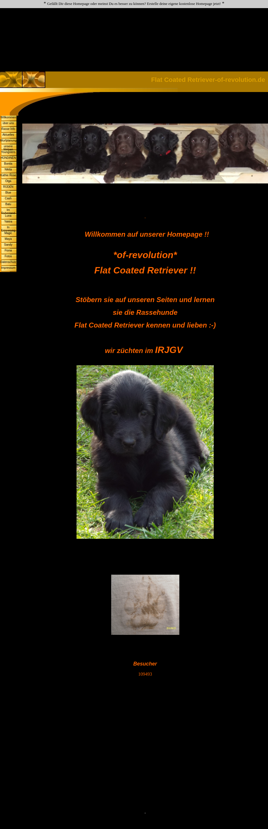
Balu (8, 204)
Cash (8, 198)
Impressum (8, 267)
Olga (8, 181)
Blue (8, 192)
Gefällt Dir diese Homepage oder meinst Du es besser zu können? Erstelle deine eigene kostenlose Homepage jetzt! (134, 3)
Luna (8, 215)
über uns (8, 123)
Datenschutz (8, 262)
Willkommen (8, 117)
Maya (8, 238)
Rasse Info (8, 128)
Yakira (8, 221)
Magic (8, 233)
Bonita (8, 163)
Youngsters (8, 152)
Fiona (8, 250)
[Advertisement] (134, 28)
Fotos (8, 256)
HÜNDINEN (8, 157)
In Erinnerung (8, 229)
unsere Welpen (8, 148)
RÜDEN (8, 186)
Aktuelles (8, 134)
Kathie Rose (8, 175)
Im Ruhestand (8, 211)
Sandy (8, 244)
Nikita (8, 169)
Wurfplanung (8, 140)
